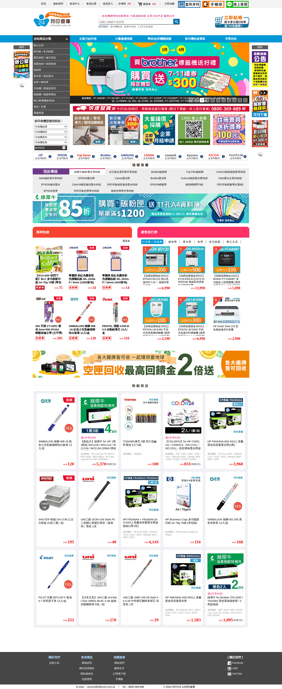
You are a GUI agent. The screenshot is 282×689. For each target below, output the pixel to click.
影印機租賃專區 (195, 38)
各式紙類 (215, 241)
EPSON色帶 (51, 190)
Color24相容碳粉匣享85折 (231, 171)
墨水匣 (187, 241)
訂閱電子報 (119, 673)
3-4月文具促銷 (145, 26)
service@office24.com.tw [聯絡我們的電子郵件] (101, 686)
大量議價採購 (123, 38)
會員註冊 (91, 3)
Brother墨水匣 (158, 178)
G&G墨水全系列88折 (230, 178)
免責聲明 (87, 679)
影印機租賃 (116, 26)
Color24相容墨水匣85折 (194, 178)
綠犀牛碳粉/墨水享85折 (87, 171)
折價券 (125, 3)
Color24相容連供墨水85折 (86, 184)
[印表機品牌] (50, 127)
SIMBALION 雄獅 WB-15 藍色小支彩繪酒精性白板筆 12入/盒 (55, 445)
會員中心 (75, 3)
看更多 (126, 240)
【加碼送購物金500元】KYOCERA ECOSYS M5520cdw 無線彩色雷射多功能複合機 (191, 280)
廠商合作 (169, 15)
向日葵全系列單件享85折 (123, 171)
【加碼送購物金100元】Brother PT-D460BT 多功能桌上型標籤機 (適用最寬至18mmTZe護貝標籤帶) (226, 282)
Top (260, 155)
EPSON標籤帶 (158, 184)
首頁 (43, 3)
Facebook (237, 662)
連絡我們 (58, 3)
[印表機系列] (50, 137)
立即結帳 (169, 3)
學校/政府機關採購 (159, 38)
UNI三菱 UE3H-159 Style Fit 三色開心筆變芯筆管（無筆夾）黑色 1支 (98, 523)
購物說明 (87, 662)
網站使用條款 (86, 668)
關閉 (260, 47)
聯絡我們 (119, 662)
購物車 (150, 4)
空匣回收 (231, 38)
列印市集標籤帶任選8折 (230, 184)
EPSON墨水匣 (86, 178)
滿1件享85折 (88, 437)
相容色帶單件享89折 (122, 190)
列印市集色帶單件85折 (86, 190)
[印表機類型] (50, 132)
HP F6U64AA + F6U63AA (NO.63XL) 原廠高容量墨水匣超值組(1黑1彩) (140, 522)
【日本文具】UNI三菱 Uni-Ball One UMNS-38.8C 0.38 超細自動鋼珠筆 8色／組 (99, 601)
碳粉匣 (172, 241)
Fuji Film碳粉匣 (195, 171)
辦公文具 (232, 241)
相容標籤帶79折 (194, 184)
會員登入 (108, 3)
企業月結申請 (88, 38)
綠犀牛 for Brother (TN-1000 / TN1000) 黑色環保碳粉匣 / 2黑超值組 (225, 601)
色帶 (200, 241)
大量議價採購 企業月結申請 (146, 15)
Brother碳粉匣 (159, 171)
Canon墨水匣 (122, 178)
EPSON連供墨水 (50, 184)
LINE (234, 668)
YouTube (236, 673)
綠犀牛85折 (130, 26)
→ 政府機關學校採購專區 (113, 15)
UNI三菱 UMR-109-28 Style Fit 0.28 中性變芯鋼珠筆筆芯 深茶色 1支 (141, 601)
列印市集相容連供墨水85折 (122, 184)
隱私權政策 (87, 673)
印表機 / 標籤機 (152, 241)
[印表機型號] (50, 142)
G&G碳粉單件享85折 (50, 178)
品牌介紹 (54, 662)
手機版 (119, 679)
